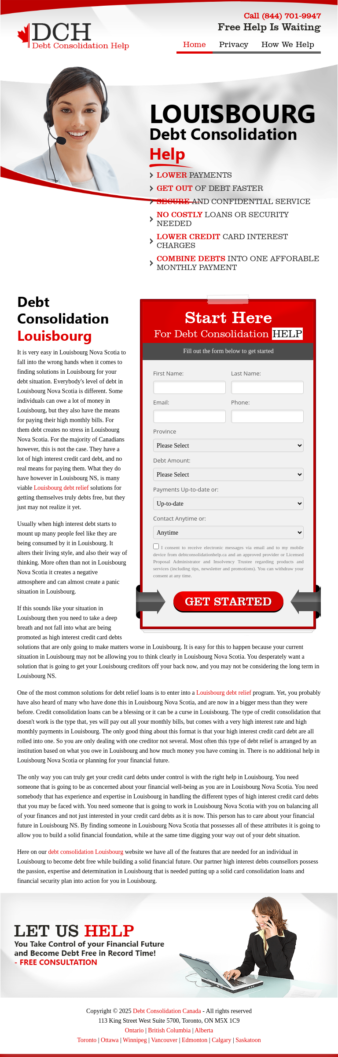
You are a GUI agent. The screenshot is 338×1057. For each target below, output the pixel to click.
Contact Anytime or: (179, 518)
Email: (161, 402)
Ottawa (109, 1040)
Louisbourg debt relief (61, 488)
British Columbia (169, 1030)
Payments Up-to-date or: (185, 489)
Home (194, 44)
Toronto (86, 1040)
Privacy (233, 44)
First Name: (168, 373)
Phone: (240, 402)
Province (164, 431)
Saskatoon (248, 1040)
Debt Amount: (172, 460)
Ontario (134, 1030)
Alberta (204, 1030)
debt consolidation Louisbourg (85, 852)
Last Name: (246, 373)
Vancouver (164, 1040)
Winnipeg (135, 1040)
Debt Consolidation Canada (167, 1011)
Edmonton (194, 1040)
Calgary (221, 1040)
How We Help (287, 44)
